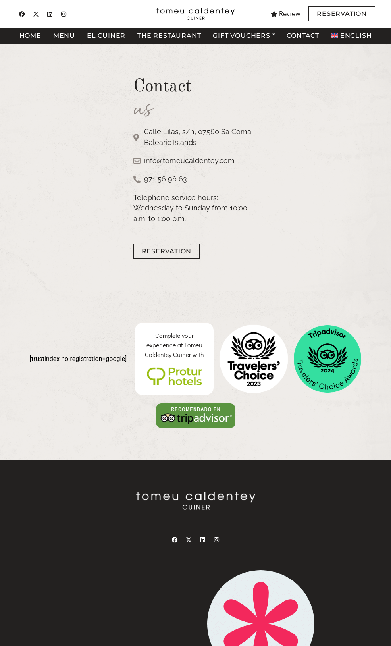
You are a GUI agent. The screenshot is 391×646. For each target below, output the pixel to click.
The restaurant (169, 35)
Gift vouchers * (244, 35)
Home (30, 35)
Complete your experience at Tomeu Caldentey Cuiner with (174, 345)
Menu (64, 35)
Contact (303, 35)
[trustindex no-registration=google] (78, 359)
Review (289, 13)
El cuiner (106, 35)
